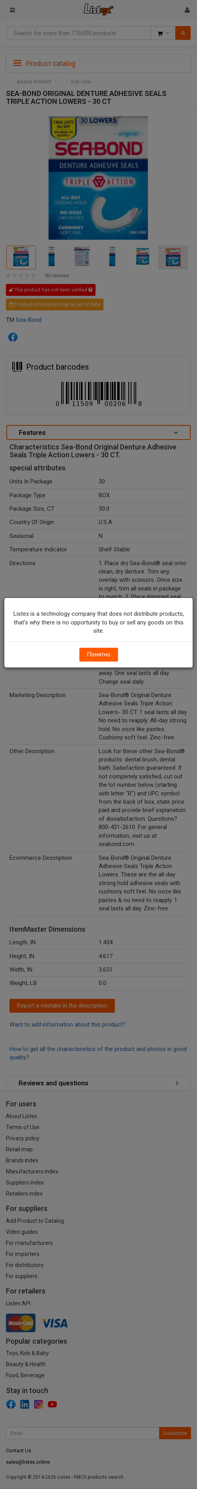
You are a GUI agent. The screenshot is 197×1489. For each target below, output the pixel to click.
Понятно (99, 654)
